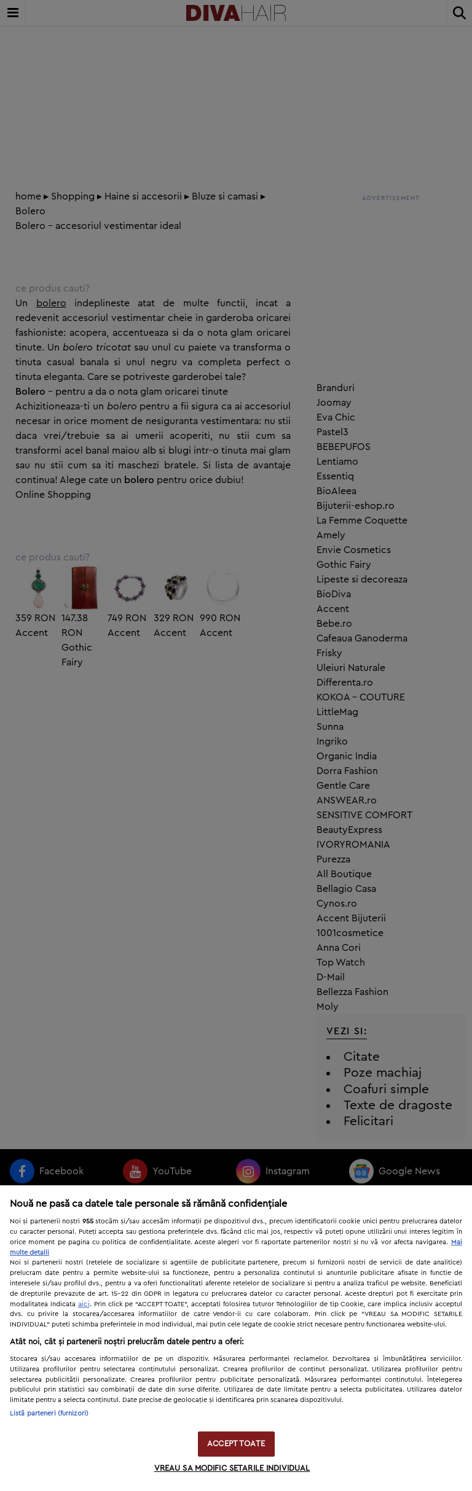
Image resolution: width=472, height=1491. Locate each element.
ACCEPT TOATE (236, 1444)
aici (84, 1303)
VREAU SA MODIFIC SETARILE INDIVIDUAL (232, 1469)
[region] (236, 1338)
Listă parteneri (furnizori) (49, 1413)
